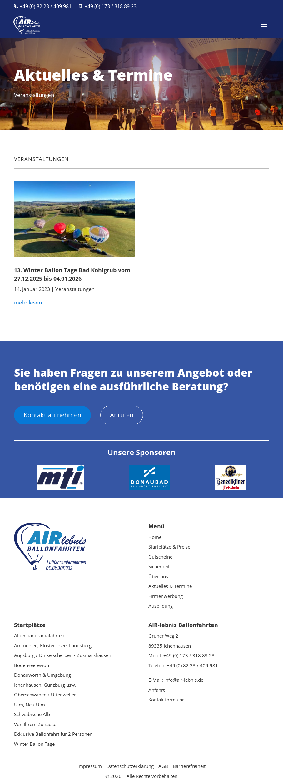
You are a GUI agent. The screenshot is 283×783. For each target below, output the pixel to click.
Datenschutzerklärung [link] (130, 766)
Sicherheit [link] (159, 566)
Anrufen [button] (121, 415)
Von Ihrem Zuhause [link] (35, 724)
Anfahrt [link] (156, 690)
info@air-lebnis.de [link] (183, 680)
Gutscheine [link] (160, 557)
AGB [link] (163, 766)
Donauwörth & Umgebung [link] (42, 675)
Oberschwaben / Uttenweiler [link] (45, 694)
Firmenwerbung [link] (165, 596)
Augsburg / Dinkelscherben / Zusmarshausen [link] (62, 655)
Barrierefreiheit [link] (189, 766)
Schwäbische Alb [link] (32, 714)
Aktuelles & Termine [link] (170, 586)
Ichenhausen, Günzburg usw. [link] (45, 685)
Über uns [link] (158, 576)
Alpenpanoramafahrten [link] (39, 635)
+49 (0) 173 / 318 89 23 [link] (111, 6)
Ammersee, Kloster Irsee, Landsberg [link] (53, 645)
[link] (27, 24)
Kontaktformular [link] (166, 699)
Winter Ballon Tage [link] (34, 744)
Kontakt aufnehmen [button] (52, 415)
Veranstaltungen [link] (41, 159)
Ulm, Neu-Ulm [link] (29, 704)
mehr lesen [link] (28, 302)
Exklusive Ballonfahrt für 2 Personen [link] (53, 734)
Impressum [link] (89, 766)
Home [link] (154, 537)
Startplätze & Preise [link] (169, 547)
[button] (264, 29)
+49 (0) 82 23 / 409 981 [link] (46, 6)
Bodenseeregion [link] (31, 665)
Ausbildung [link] (160, 606)
